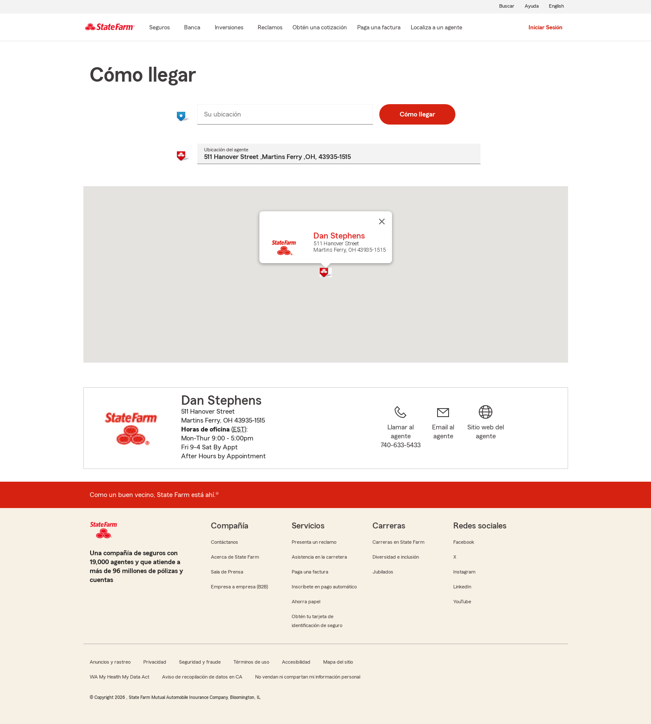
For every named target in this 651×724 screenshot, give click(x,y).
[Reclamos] (270, 28)
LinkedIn (462, 586)
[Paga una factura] (378, 28)
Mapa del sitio (338, 661)
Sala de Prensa (227, 571)
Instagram (464, 571)
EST (238, 429)
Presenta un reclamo (314, 542)
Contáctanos (224, 542)
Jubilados (382, 571)
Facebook (463, 542)
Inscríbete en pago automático (324, 586)
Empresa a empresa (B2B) (239, 586)
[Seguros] (159, 28)
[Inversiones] (229, 28)
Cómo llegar (417, 114)
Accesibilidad (296, 661)
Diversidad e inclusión (395, 556)
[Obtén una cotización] (320, 28)
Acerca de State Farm (235, 556)
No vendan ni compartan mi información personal (307, 676)
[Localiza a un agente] (436, 28)
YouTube (462, 601)
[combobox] (285, 114)
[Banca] (192, 28)
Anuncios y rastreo (110, 661)
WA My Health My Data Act (119, 676)
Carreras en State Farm (398, 542)
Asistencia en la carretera (319, 556)
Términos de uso (251, 661)
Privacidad (154, 661)
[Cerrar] (382, 221)
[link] (443, 433)
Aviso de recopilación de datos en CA (202, 676)
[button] (326, 272)
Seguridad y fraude (200, 661)
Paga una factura (310, 571)
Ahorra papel (306, 601)
